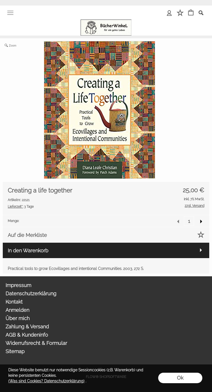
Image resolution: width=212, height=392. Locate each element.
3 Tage (21, 207)
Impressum (18, 285)
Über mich (18, 318)
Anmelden (17, 310)
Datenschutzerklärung (31, 293)
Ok (180, 378)
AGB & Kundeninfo (27, 335)
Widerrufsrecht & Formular (36, 343)
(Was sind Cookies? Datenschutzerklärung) (46, 381)
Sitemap (15, 351)
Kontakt (14, 302)
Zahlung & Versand (27, 326)
